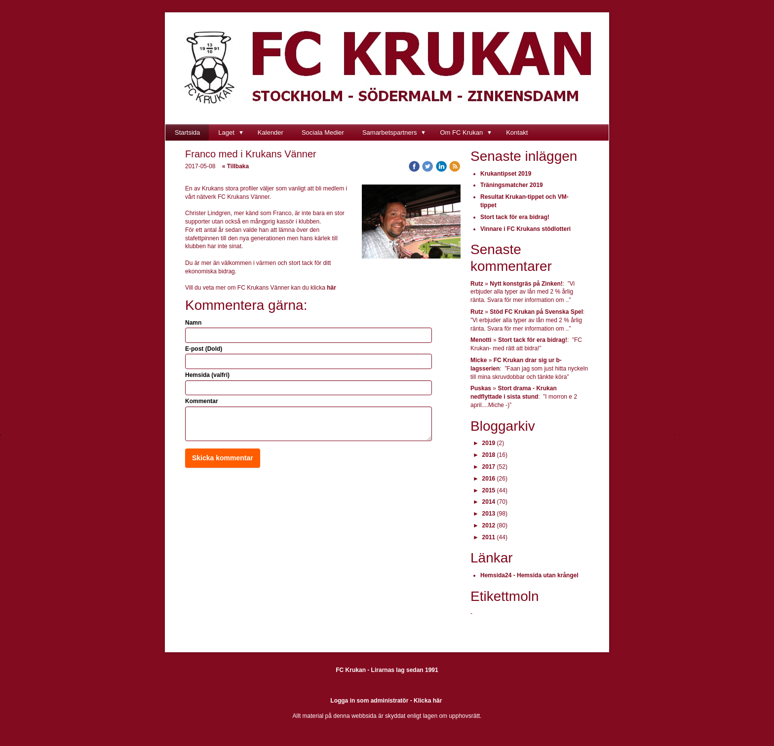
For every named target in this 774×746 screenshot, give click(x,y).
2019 (489, 443)
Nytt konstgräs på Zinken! (526, 283)
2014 (489, 501)
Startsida (187, 132)
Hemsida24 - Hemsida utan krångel (529, 575)
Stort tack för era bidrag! (514, 217)
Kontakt (517, 132)
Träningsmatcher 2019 (511, 185)
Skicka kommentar (222, 458)
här (331, 287)
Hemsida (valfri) (207, 375)
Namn (193, 322)
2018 (489, 454)
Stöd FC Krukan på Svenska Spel (536, 311)
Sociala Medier (323, 132)
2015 (489, 490)
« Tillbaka (235, 166)
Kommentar (201, 401)
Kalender (270, 132)
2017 (489, 466)
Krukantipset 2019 (505, 173)
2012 (489, 525)
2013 (489, 513)
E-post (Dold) (203, 348)
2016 (489, 478)
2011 (489, 537)
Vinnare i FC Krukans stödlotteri (525, 228)
